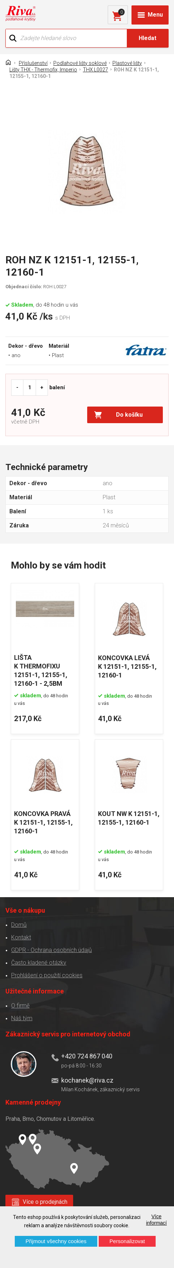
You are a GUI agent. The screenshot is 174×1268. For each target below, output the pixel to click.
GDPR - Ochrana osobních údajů (51, 950)
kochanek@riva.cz (87, 1080)
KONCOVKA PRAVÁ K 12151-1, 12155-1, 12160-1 (43, 822)
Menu (155, 14)
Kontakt (21, 937)
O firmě (20, 1005)
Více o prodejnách (45, 1201)
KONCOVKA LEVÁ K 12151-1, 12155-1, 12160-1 (127, 666)
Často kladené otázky (38, 962)
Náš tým (21, 1018)
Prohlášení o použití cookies (46, 975)
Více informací (156, 1220)
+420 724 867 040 (86, 1056)
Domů (19, 924)
